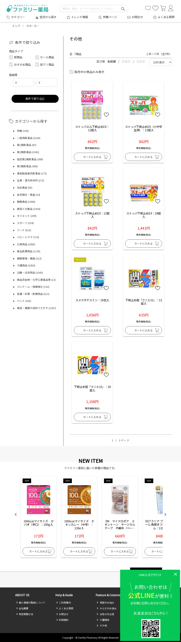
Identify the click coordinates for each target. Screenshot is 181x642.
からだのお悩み (107, 608)
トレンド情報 (79, 17)
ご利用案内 (63, 602)
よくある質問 (166, 17)
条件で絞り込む (35, 98)
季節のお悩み (105, 602)
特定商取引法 (24, 614)
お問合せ (137, 17)
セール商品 (45, 57)
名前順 (111, 61)
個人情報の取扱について (30, 602)
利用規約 (62, 619)
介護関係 (103, 619)
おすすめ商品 (20, 64)
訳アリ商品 (45, 64)
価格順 (140, 61)
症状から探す (48, 17)
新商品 (15, 57)
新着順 (126, 61)
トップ (16, 26)
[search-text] (93, 8)
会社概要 (22, 608)
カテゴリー (18, 17)
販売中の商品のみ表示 (87, 72)
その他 (102, 625)
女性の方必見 (105, 614)
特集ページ (110, 17)
